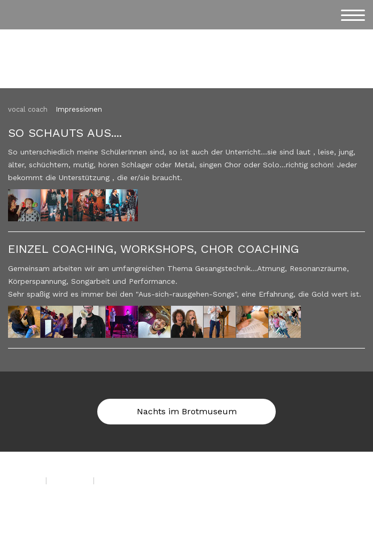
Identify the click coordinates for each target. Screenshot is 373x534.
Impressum (24, 480)
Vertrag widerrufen (138, 480)
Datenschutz (70, 480)
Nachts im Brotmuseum (187, 411)
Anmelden (21, 505)
